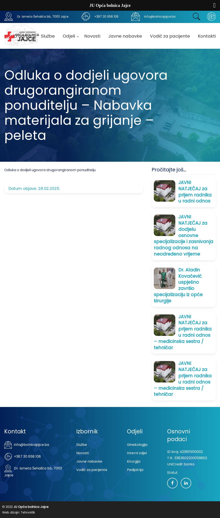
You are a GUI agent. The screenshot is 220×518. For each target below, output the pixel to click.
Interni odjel (137, 453)
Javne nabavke (89, 461)
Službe (81, 444)
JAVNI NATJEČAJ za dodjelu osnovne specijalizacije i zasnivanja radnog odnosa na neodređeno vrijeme (183, 235)
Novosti (82, 453)
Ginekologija (137, 444)
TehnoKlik (28, 512)
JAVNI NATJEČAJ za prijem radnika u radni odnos (195, 191)
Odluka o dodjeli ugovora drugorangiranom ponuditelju (50, 170)
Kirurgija (133, 461)
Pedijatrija (135, 469)
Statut (172, 472)
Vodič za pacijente (91, 469)
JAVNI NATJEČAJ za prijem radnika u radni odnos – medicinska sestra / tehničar (183, 332)
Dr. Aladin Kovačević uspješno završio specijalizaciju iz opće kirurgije (178, 285)
